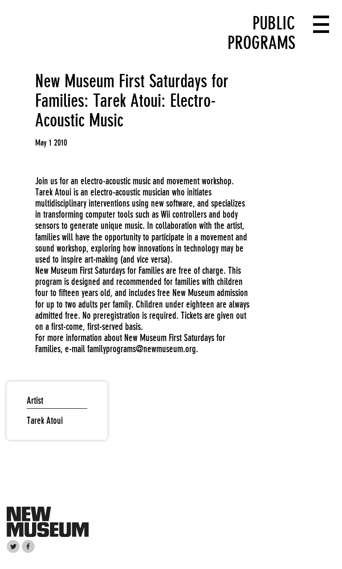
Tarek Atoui (45, 420)
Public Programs (261, 33)
